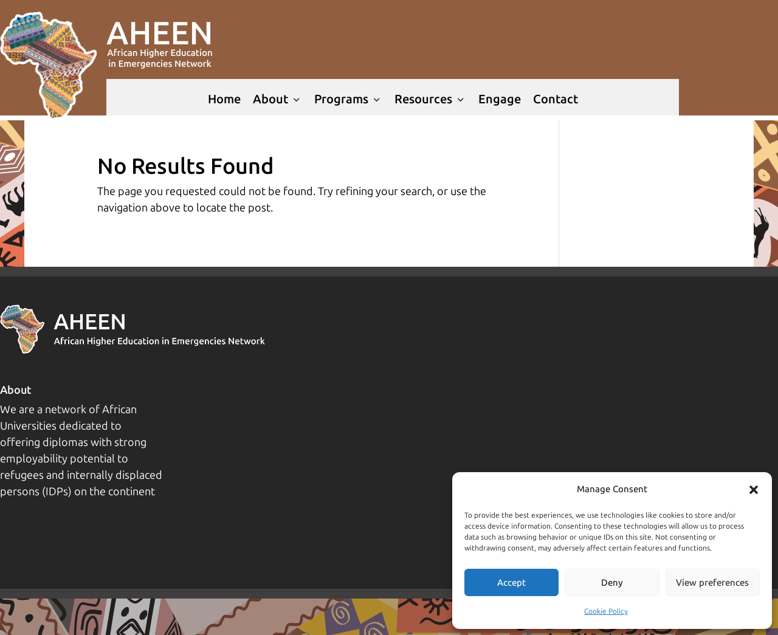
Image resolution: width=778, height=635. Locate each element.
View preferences (712, 582)
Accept (511, 582)
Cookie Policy (606, 611)
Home (224, 99)
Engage (499, 99)
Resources (430, 99)
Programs (348, 99)
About (277, 99)
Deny (612, 582)
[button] (754, 490)
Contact (555, 99)
